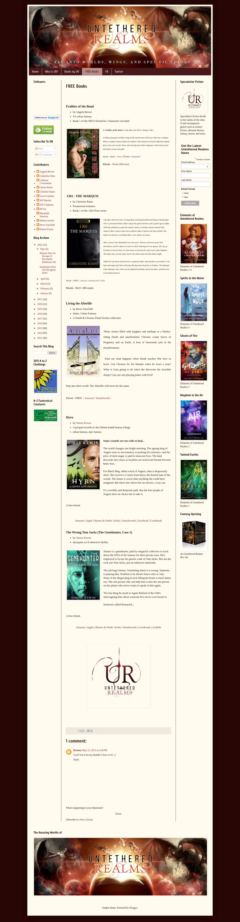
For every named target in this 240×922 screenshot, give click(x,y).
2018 (40, 313)
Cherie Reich (46, 187)
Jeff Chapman (46, 204)
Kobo (119, 156)
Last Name (186, 180)
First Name (186, 171)
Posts (39, 148)
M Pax (43, 209)
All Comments (44, 154)
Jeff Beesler (45, 200)
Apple (89, 520)
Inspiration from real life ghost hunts (48, 270)
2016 (40, 323)
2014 (40, 333)
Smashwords (93, 280)
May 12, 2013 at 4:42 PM (94, 750)
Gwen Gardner (47, 196)
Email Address (194, 162)
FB (106, 71)
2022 (40, 244)
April (43, 278)
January (44, 293)
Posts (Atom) (86, 819)
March (43, 283)
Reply (76, 759)
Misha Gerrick (47, 220)
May (42, 249)
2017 (40, 318)
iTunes (126, 156)
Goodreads (156, 520)
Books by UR (71, 71)
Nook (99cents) (120, 164)
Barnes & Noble (103, 520)
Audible (156, 627)
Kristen (77, 750)
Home (35, 71)
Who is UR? (51, 71)
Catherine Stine (47, 176)
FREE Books (92, 71)
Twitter (119, 71)
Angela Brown (47, 171)
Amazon (83, 280)
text (186, 197)
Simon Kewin (83, 422)
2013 (40, 338)
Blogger (133, 907)
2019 (40, 309)
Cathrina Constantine (45, 181)
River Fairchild (47, 225)
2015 (40, 328)
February (45, 288)
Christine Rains (47, 191)
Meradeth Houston (44, 215)
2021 (40, 299)
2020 (40, 304)
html (186, 193)
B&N (78, 287)
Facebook (143, 520)
